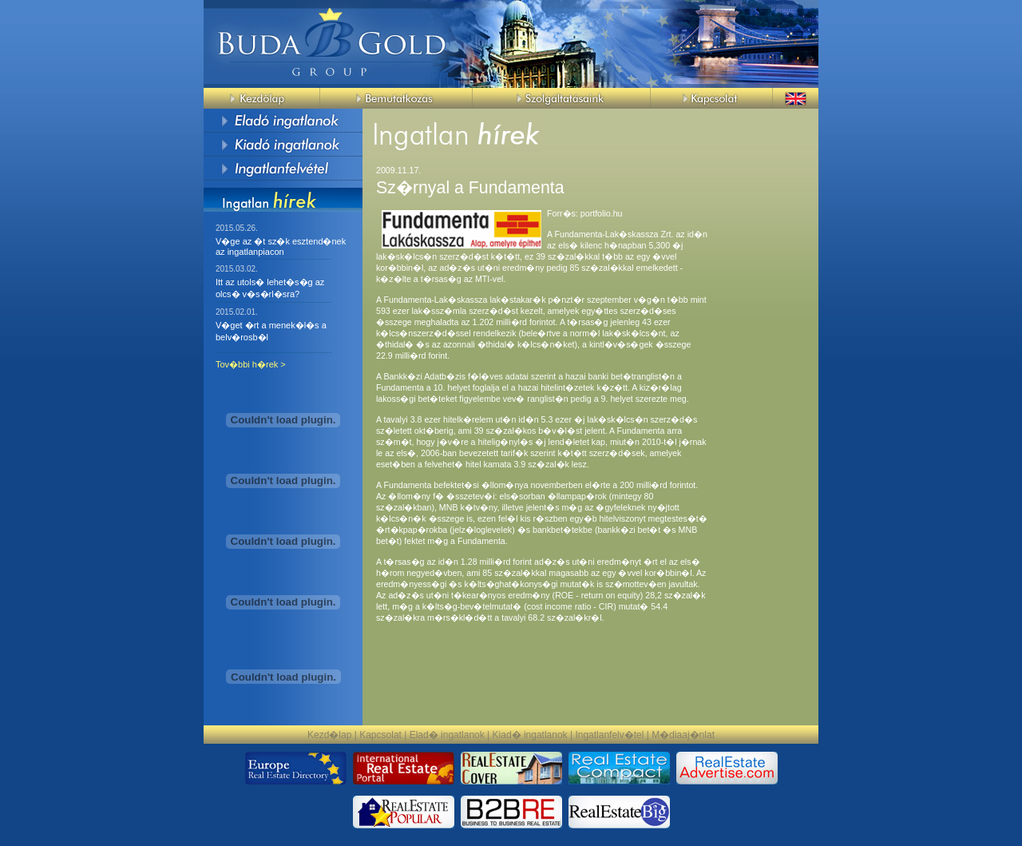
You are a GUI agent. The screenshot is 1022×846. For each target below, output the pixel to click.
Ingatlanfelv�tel (609, 735)
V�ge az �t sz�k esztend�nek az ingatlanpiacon (281, 246)
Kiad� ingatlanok (530, 735)
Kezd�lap (329, 735)
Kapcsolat (380, 735)
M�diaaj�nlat (683, 735)
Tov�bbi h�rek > (251, 364)
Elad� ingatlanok (447, 735)
